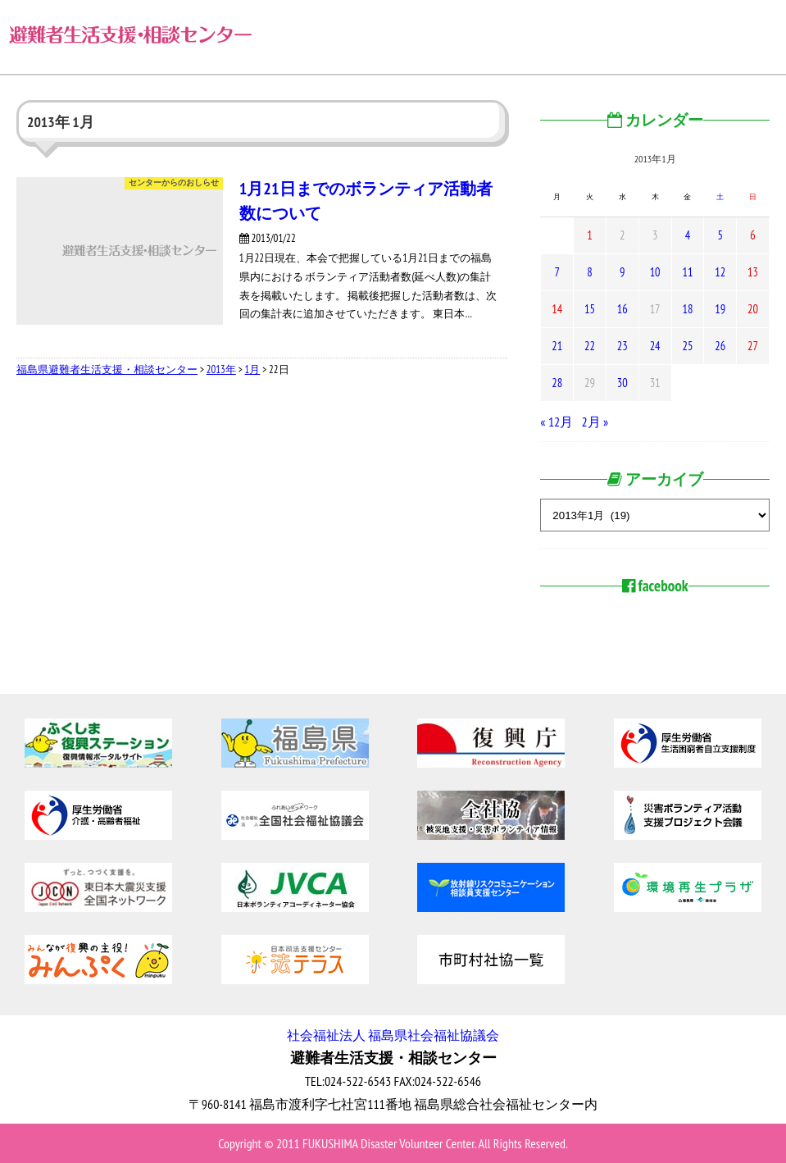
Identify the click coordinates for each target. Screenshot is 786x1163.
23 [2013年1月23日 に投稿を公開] (622, 345)
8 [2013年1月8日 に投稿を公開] (589, 272)
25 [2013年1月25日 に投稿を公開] (687, 345)
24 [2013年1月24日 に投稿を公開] (655, 345)
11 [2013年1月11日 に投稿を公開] (687, 272)
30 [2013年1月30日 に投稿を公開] (622, 382)
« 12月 (556, 421)
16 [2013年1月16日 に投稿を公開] (622, 309)
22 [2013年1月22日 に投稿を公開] (589, 345)
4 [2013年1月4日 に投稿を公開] (687, 235)
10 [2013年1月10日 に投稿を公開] (655, 272)
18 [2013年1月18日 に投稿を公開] (687, 309)
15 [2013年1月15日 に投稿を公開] (589, 309)
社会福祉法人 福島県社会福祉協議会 (393, 1035)
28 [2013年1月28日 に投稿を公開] (557, 382)
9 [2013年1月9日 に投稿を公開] (622, 272)
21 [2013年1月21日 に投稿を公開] (557, 345)
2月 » (595, 421)
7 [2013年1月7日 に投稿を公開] (556, 272)
